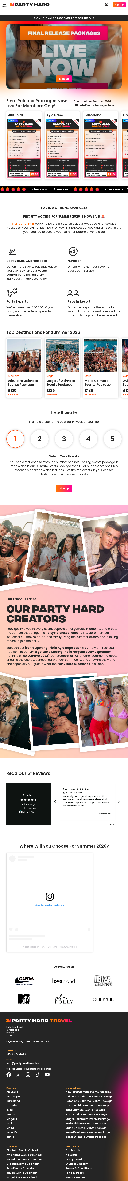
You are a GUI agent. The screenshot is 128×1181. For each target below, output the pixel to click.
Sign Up (64, 79)
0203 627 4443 (16, 1054)
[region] (87, 801)
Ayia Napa (13, 1096)
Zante (10, 1137)
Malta (10, 1128)
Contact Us (73, 1150)
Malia (9, 1123)
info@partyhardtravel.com (24, 1063)
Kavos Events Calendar (21, 1173)
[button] (55, 801)
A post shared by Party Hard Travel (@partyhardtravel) (50, 947)
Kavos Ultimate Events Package (86, 1114)
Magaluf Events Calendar (22, 1177)
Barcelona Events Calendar (24, 1159)
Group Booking (75, 1159)
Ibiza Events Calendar (20, 1168)
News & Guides (75, 1177)
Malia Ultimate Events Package (86, 1123)
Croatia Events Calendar (22, 1164)
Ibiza (9, 1110)
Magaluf (11, 1119)
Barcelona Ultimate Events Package (89, 1101)
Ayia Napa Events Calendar (24, 1155)
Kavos (10, 1114)
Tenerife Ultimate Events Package (88, 1132)
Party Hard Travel (30, 4)
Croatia (11, 1105)
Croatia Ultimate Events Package (87, 1105)
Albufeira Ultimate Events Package (88, 1092)
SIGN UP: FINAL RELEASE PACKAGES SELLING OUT (64, 18)
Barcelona (13, 1101)
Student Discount (77, 1164)
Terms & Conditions (79, 1168)
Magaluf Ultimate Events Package (88, 1119)
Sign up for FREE (23, 224)
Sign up (119, 4)
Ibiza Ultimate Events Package (85, 1110)
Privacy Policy (75, 1173)
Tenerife (11, 1132)
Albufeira (12, 1092)
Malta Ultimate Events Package (86, 1128)
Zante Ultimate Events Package (86, 1137)
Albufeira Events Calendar (23, 1150)
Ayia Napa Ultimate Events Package (89, 1096)
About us (71, 1155)
